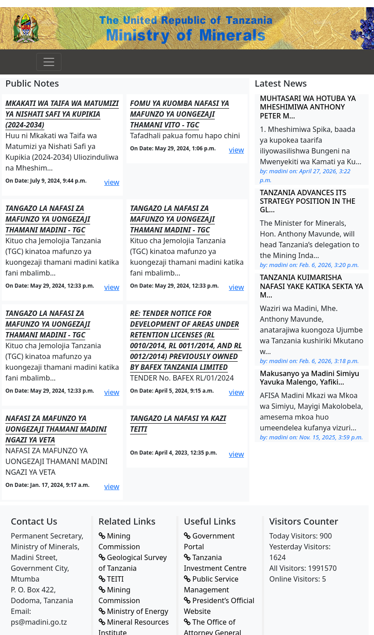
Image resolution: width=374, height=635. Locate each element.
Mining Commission (119, 541)
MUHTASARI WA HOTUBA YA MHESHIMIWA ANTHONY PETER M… (308, 106)
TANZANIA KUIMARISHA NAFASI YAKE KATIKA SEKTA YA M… (311, 285)
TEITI (111, 579)
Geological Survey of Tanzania (133, 562)
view (111, 182)
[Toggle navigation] (48, 62)
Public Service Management (211, 584)
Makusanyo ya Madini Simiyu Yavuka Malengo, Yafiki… (310, 377)
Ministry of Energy (134, 611)
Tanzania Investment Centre (215, 562)
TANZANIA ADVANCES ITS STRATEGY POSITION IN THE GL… (308, 201)
